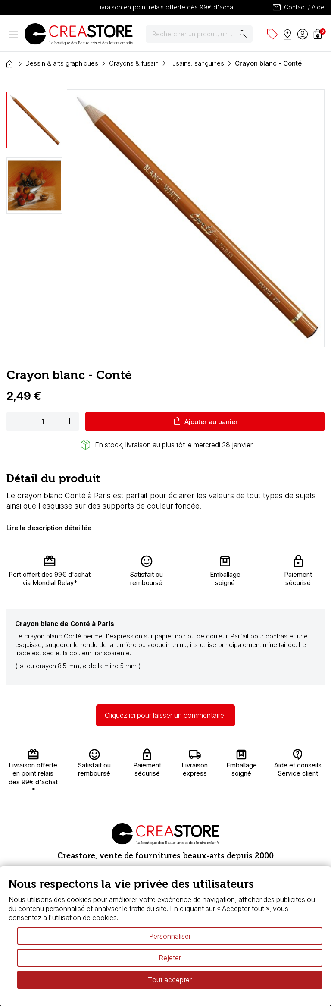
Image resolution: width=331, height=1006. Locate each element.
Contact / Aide (298, 7)
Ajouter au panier (205, 421)
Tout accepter (170, 979)
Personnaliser (170, 936)
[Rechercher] (199, 34)
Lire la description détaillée (48, 528)
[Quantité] (42, 421)
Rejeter (170, 957)
